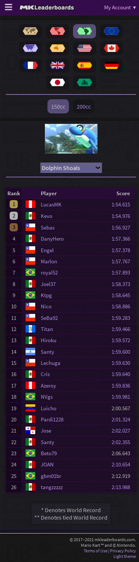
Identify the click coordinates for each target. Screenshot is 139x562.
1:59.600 (123, 351)
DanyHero (52, 238)
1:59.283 (123, 317)
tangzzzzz (52, 487)
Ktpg (46, 295)
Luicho (48, 408)
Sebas (47, 227)
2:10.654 (123, 464)
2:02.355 (123, 442)
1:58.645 (123, 295)
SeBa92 (49, 317)
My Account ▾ (120, 7)
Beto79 (49, 453)
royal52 (49, 272)
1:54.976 (123, 215)
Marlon (49, 261)
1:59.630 (123, 362)
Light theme (124, 556)
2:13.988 (123, 487)
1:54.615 (123, 204)
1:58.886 (123, 306)
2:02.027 (123, 430)
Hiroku (48, 340)
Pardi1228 (52, 419)
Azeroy (48, 385)
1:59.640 (123, 374)
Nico (46, 306)
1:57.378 (123, 250)
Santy (47, 351)
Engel (47, 250)
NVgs (47, 396)
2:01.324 (123, 419)
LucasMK (51, 204)
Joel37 (48, 284)
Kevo (46, 215)
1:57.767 (123, 261)
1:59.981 (123, 396)
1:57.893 (123, 272)
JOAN (47, 464)
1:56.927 (123, 227)
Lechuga (50, 362)
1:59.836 (123, 385)
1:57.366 (123, 238)
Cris (45, 374)
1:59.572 (123, 340)
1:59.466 (123, 329)
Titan (47, 329)
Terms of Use (95, 550)
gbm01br (51, 475)
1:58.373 (123, 284)
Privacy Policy (123, 550)
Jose (46, 430)
